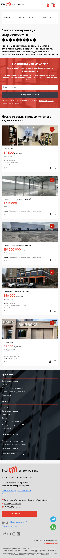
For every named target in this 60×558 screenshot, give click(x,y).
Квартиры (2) (7, 414)
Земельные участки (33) (11, 411)
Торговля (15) (7, 395)
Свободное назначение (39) (13, 422)
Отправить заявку (30, 95)
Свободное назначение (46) (13, 388)
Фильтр (7, 17)
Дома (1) (5, 407)
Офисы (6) (6, 385)
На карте (47, 17)
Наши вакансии (17, 522)
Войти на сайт (19, 514)
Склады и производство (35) (13, 425)
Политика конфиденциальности (16, 491)
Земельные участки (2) (11, 381)
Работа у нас (8, 526)
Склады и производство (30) (13, 392)
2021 (4, 494)
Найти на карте (14, 454)
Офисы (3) (6, 418)
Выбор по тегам (26, 17)
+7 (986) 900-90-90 (12, 504)
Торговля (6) (6, 429)
